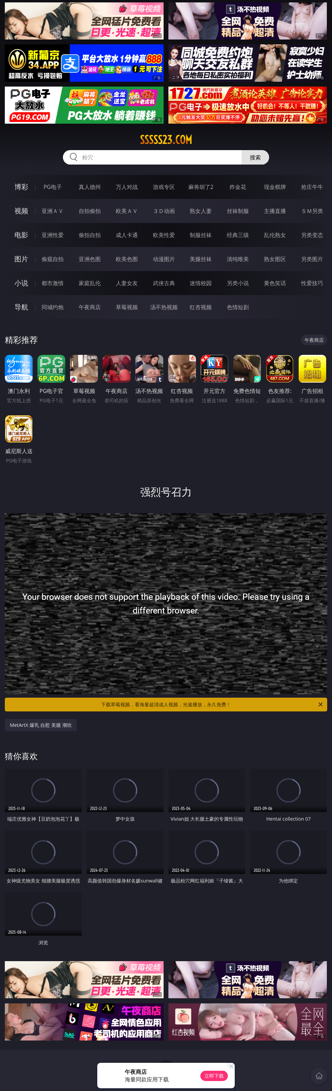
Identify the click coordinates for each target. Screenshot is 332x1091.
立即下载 (214, 1075)
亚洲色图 (90, 259)
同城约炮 (53, 307)
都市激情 (53, 283)
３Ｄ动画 (164, 211)
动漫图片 (164, 259)
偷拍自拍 (90, 235)
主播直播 (275, 211)
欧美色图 (127, 259)
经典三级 (238, 235)
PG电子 (53, 187)
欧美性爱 (164, 235)
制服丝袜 (201, 235)
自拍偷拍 (90, 211)
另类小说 (238, 283)
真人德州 (90, 187)
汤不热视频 (164, 307)
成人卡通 (127, 235)
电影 (21, 234)
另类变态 (312, 235)
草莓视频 (127, 307)
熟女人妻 (201, 211)
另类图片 (312, 259)
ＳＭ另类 (312, 211)
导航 (21, 307)
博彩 (21, 186)
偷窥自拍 (53, 259)
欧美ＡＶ (127, 211)
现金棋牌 (275, 187)
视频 (21, 210)
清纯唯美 (238, 259)
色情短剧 (238, 307)
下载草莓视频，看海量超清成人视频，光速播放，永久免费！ (212, 704)
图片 (21, 258)
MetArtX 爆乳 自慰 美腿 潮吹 (40, 725)
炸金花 (238, 187)
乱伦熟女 (275, 235)
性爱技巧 (312, 283)
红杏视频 (201, 307)
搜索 (255, 157)
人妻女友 (127, 283)
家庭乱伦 (90, 283)
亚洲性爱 (53, 235)
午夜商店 (90, 307)
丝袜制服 (238, 211)
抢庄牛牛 (312, 187)
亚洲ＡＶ (53, 211)
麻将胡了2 (200, 187)
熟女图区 (275, 259)
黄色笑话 (275, 283)
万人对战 (127, 187)
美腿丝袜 (201, 259)
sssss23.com (166, 140)
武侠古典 (164, 283)
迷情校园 (201, 283)
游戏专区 (164, 187)
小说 (21, 283)
